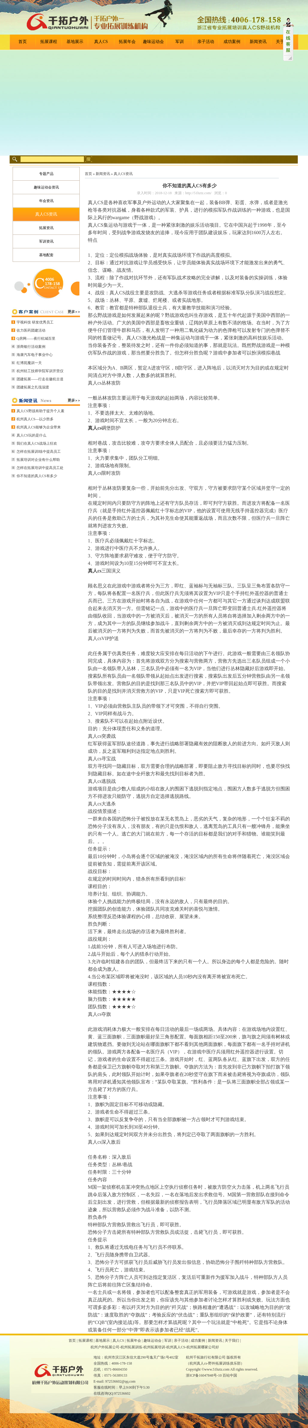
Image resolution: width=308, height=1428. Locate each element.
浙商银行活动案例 (31, 347)
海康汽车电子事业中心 (35, 355)
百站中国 (230, 1375)
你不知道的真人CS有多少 (37, 476)
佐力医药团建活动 (31, 330)
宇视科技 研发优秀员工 (35, 322)
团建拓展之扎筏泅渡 (33, 387)
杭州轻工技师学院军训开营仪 (40, 371)
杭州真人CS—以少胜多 (35, 419)
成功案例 (231, 41)
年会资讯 (46, 201)
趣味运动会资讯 (46, 187)
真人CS (101, 41)
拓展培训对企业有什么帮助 (38, 460)
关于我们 (232, 1340)
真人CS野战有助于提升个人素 (40, 411)
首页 (22, 41)
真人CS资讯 (46, 214)
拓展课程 (48, 41)
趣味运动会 (153, 41)
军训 (179, 41)
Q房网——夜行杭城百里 (36, 338)
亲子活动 (205, 41)
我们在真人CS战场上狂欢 (37, 443)
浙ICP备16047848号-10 (204, 1375)
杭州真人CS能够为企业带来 (39, 427)
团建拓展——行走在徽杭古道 (40, 379)
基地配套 (46, 255)
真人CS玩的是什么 (31, 435)
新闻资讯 (258, 41)
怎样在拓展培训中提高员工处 (40, 468)
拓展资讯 (46, 228)
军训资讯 (46, 241)
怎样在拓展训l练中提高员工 (39, 451)
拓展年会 (127, 41)
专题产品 (46, 174)
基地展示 (74, 41)
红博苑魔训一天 (29, 363)
